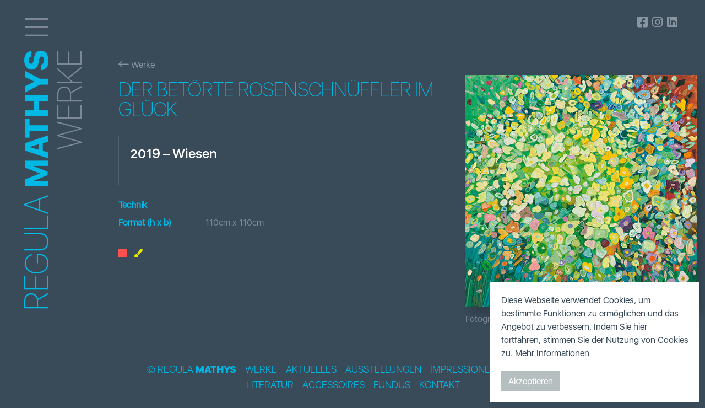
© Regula (191, 369)
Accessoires (333, 385)
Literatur (270, 385)
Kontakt (439, 385)
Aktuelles (311, 369)
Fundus (391, 385)
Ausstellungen (383, 369)
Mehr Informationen (552, 353)
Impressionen (463, 369)
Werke (136, 64)
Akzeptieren (530, 381)
